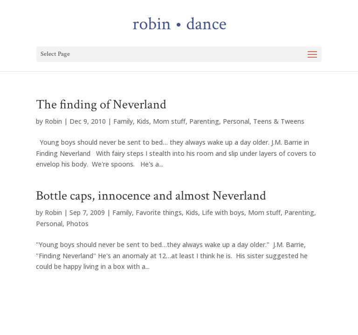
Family (123, 121)
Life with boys (223, 212)
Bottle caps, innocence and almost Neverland (151, 195)
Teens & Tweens (278, 121)
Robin (53, 121)
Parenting (204, 121)
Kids (143, 121)
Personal (236, 121)
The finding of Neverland (101, 104)
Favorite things (159, 212)
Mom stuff (169, 121)
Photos (77, 223)
